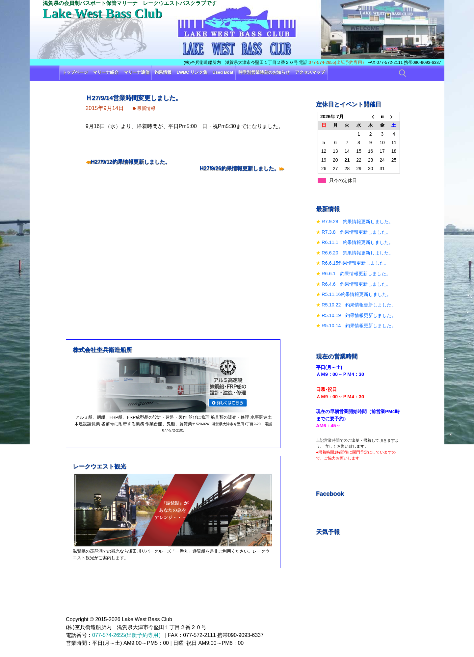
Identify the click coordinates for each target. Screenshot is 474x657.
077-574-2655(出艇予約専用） (337, 62)
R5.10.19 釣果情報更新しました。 (359, 315)
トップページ (75, 72)
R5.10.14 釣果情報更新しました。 (359, 325)
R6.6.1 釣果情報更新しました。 (356, 273)
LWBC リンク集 (192, 72)
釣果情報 (162, 72)
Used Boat (223, 72)
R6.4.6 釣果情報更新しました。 (356, 284)
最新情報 (146, 108)
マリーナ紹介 (105, 72)
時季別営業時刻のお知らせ (264, 72)
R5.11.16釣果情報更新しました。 (356, 294)
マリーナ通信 (136, 72)
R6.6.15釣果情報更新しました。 (355, 263)
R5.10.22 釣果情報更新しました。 (359, 304)
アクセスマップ (310, 72)
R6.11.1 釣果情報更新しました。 (357, 242)
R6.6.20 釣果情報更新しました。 (357, 252)
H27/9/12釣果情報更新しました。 (130, 162)
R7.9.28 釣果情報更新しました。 (357, 221)
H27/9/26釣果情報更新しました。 (239, 168)
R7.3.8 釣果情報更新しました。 (356, 232)
